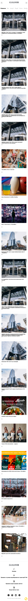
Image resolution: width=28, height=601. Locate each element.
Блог (21, 8)
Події (16, 8)
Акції (12, 8)
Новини (3, 8)
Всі (8, 8)
